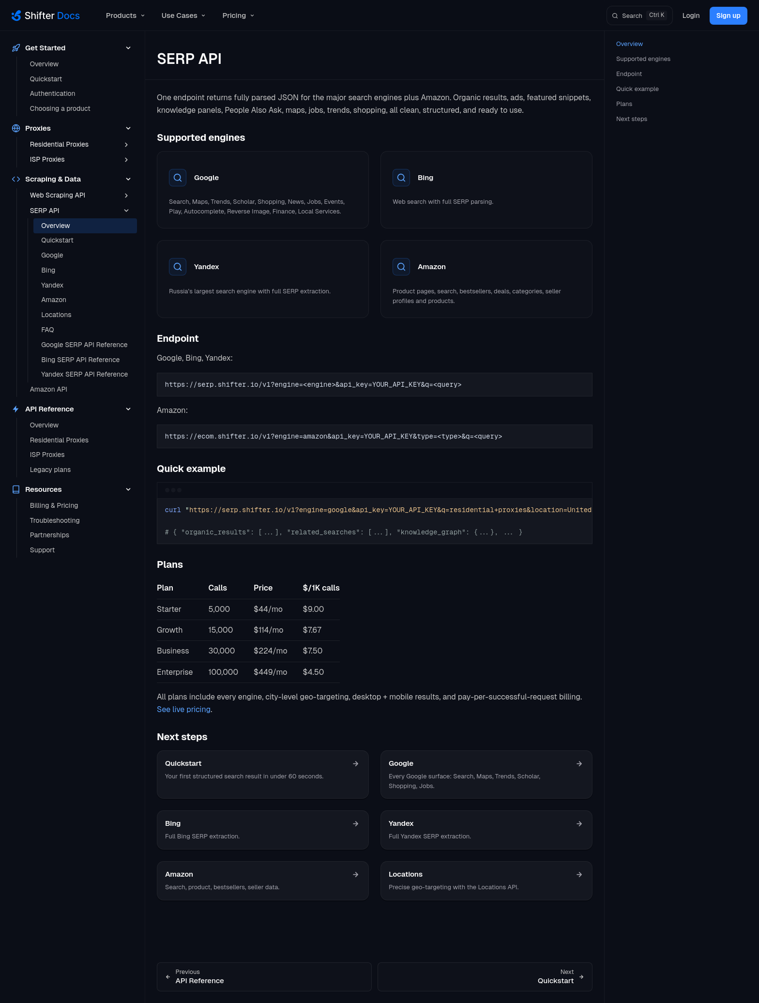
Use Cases (184, 15)
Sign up (728, 15)
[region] (374, 521)
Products (126, 15)
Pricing (239, 15)
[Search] (640, 15)
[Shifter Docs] (46, 15)
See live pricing (184, 709)
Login (691, 15)
